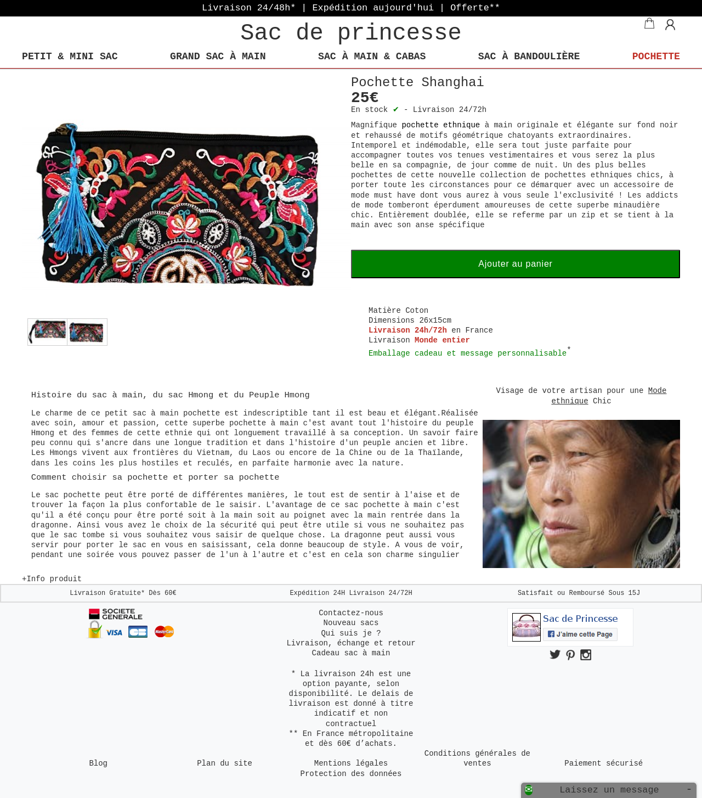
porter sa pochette (233, 477)
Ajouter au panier (515, 263)
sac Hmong (190, 395)
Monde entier (442, 340)
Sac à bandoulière (529, 56)
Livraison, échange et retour (350, 643)
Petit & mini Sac (70, 56)
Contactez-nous (351, 613)
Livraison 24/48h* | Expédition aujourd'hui (351, 8)
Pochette (656, 56)
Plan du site (224, 763)
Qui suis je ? (351, 633)
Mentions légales (351, 763)
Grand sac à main (218, 56)
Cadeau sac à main (351, 653)
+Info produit (52, 579)
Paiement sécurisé (603, 763)
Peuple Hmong (279, 395)
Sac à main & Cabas (372, 56)
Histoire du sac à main (87, 395)
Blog (98, 763)
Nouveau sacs (351, 623)
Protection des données (351, 773)
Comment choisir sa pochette (102, 477)
